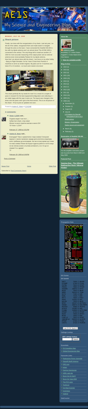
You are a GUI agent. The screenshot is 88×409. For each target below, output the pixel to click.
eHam (65, 367)
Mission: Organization (72, 122)
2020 (65, 78)
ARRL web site (68, 373)
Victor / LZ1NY (14, 116)
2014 (65, 84)
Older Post (52, 166)
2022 (65, 72)
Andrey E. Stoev (15, 134)
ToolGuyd (66, 385)
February (68, 131)
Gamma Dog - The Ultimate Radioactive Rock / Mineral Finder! (72, 165)
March (67, 129)
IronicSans (66, 391)
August (67, 109)
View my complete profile (72, 60)
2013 (65, 87)
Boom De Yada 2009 (70, 379)
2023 (65, 70)
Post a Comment (9, 158)
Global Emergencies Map (71, 351)
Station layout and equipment (74, 125)
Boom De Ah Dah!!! (69, 376)
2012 (65, 89)
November (69, 103)
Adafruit (65, 394)
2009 (65, 98)
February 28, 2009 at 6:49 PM (19, 154)
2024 (65, 67)
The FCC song (68, 382)
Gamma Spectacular (70, 370)
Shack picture (69, 119)
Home (29, 166)
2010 (65, 95)
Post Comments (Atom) (18, 171)
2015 (65, 81)
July (66, 112)
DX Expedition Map (69, 348)
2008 (65, 101)
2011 (65, 92)
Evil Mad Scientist (69, 388)
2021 (65, 75)
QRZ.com (66, 364)
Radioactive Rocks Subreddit (72, 358)
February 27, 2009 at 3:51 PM (19, 130)
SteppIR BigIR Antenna (70, 361)
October (68, 106)
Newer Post (5, 166)
